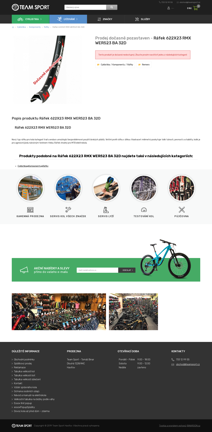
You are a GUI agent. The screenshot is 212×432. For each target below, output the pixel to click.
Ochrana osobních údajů (26, 391)
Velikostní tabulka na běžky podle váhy (34, 399)
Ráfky (46, 27)
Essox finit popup (23, 403)
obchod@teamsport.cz (190, 2)
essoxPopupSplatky (24, 407)
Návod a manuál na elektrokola (30, 395)
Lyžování (66, 19)
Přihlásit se (169, 8)
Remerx (146, 64)
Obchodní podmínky (24, 359)
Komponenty (35, 27)
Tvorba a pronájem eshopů (172, 425)
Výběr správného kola (25, 387)
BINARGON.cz (193, 425)
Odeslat (127, 270)
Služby (142, 19)
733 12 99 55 (167, 2)
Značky (105, 19)
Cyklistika (28, 19)
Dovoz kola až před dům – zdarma (31, 411)
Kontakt (18, 383)
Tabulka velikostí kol (24, 371)
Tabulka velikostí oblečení (27, 379)
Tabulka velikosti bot (24, 375)
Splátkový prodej (23, 363)
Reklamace (20, 367)
